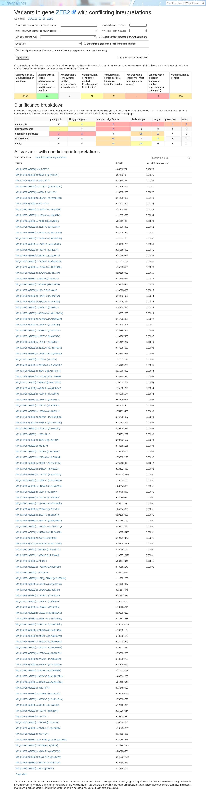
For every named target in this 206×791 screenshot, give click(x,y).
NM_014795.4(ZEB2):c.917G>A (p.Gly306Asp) (38, 757)
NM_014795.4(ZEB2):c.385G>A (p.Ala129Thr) (38, 549)
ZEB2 (63, 12)
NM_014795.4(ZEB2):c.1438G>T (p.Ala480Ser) (39, 261)
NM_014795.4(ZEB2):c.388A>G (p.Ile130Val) (37, 555)
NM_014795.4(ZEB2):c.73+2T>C (31, 716)
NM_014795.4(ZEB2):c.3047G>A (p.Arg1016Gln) (39, 682)
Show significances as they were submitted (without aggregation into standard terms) (61, 50)
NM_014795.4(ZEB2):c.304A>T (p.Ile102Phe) (38, 284)
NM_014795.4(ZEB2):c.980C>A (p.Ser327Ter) (38, 762)
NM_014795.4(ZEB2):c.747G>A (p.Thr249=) (37, 722)
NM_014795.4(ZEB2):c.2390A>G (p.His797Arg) (39, 526)
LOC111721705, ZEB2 (40, 18)
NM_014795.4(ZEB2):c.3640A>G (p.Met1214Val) (39, 313)
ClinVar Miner (14, 3)
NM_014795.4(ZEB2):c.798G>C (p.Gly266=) (37, 221)
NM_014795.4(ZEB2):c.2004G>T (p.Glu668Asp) (39, 417)
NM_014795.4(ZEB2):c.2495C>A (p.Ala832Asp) (39, 636)
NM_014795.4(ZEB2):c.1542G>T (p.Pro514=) (38, 595)
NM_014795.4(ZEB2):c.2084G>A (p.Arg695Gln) (39, 319)
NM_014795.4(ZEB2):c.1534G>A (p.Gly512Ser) (39, 584)
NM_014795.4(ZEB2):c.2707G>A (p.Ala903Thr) (38, 653)
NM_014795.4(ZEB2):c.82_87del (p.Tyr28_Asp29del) (41, 739)
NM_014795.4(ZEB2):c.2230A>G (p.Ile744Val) (38, 209)
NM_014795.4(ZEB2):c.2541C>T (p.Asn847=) (38, 428)
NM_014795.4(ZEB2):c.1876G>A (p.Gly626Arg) (39, 353)
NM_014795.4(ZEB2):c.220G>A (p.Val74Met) (37, 451)
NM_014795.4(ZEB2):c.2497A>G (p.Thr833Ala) (39, 532)
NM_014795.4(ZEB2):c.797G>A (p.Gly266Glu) (38, 728)
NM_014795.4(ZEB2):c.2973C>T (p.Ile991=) (37, 307)
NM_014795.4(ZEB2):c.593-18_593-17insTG (37, 705)
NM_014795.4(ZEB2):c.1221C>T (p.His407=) (37, 342)
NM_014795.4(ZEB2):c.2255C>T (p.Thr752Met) (39, 422)
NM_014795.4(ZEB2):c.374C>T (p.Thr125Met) (38, 376)
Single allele (21, 774)
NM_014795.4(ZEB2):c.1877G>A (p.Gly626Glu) (39, 503)
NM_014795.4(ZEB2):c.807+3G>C (32, 203)
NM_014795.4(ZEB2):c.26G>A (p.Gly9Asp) (36, 538)
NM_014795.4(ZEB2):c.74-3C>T (31, 561)
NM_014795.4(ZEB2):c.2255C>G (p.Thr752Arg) (39, 618)
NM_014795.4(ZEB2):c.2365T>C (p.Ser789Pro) (39, 520)
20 (158, 134)
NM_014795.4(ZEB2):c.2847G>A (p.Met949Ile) (38, 670)
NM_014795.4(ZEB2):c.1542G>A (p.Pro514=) (38, 590)
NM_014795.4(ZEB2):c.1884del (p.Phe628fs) (37, 607)
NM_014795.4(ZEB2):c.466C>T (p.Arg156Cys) (38, 388)
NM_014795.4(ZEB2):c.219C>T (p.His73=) (36, 359)
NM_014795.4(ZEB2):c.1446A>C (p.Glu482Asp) (39, 486)
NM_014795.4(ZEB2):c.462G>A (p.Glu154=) (37, 278)
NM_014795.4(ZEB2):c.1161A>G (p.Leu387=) (38, 215)
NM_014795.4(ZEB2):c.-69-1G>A (32, 572)
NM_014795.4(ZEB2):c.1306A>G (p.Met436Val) (39, 238)
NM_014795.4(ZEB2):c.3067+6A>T (33, 687)
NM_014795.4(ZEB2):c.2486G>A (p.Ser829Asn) (39, 630)
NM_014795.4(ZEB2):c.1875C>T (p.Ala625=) (37, 601)
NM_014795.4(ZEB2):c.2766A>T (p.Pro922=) (37, 469)
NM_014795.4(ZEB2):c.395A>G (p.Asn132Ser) (38, 382)
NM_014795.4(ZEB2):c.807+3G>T (32, 734)
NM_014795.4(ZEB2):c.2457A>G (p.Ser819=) (38, 301)
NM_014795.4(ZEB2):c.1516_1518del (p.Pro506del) (41, 578)
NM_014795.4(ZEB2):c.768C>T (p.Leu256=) (37, 394)
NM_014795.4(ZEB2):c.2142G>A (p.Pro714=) (38, 273)
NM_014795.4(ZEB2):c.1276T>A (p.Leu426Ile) (38, 244)
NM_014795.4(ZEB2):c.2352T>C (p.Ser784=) (38, 515)
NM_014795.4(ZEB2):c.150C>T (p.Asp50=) (37, 492)
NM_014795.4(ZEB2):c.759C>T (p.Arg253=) (37, 250)
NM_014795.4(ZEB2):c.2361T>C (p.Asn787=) (38, 336)
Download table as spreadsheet (51, 157)
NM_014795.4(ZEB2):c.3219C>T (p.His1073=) (38, 330)
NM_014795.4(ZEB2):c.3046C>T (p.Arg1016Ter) (39, 676)
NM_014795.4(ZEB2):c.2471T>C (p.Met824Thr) (39, 624)
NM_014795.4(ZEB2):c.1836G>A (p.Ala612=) (38, 411)
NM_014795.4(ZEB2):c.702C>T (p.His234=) (37, 711)
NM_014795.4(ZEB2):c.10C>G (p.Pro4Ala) (36, 290)
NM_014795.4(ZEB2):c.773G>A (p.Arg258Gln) (38, 566)
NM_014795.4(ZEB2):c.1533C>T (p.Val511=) (37, 399)
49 (158, 138)
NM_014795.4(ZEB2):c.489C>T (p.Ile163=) (36, 192)
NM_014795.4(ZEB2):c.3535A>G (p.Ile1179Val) (39, 543)
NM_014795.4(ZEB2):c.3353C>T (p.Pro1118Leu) (39, 699)
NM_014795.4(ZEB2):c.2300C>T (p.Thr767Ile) (38, 463)
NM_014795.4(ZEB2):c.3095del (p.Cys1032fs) (38, 693)
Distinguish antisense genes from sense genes (110, 44)
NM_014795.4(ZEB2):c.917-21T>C (32, 169)
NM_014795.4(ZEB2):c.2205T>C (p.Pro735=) (38, 227)
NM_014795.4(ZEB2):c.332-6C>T (32, 445)
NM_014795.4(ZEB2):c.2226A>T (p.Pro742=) (37, 509)
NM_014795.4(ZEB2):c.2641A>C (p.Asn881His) (39, 647)
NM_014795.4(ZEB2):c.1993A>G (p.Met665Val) (39, 613)
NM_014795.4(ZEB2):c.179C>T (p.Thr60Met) (37, 497)
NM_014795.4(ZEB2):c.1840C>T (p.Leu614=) (38, 324)
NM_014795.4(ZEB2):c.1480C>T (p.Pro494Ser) (39, 198)
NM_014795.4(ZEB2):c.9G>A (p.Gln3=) (35, 768)
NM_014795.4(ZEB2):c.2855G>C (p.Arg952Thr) (39, 365)
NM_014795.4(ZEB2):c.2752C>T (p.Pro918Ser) (39, 664)
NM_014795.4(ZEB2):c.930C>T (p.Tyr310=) (37, 175)
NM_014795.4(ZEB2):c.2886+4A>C (33, 434)
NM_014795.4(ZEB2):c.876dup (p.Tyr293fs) (37, 745)
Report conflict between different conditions (123, 37)
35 (141, 134)
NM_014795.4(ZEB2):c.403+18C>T (33, 180)
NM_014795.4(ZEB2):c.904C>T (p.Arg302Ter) (38, 751)
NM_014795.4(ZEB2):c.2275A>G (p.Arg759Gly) (39, 348)
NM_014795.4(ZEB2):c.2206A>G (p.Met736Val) (39, 232)
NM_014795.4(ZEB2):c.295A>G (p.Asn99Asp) (38, 371)
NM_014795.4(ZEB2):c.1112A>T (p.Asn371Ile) (38, 474)
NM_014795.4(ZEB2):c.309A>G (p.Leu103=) (37, 440)
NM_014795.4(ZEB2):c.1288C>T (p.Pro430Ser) (39, 480)
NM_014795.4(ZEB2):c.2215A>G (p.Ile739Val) (38, 457)
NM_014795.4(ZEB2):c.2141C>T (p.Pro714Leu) (39, 186)
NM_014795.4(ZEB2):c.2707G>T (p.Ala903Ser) (39, 659)
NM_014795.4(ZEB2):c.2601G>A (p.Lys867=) (38, 255)
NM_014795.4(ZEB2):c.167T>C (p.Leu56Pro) (38, 405)
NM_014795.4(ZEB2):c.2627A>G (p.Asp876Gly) (39, 641)
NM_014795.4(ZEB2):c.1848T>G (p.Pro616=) (38, 296)
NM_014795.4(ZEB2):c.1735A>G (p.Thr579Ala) (39, 267)
